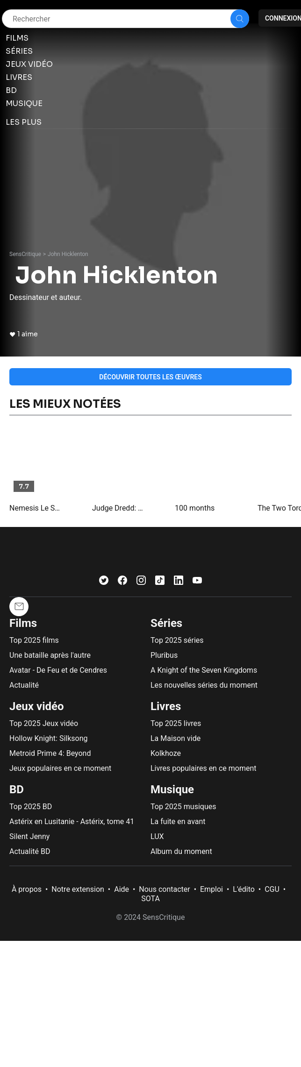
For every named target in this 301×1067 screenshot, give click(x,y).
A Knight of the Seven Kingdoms (203, 670)
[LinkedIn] (178, 582)
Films (23, 623)
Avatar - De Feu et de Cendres (58, 670)
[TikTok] (160, 582)
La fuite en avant (178, 821)
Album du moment (181, 851)
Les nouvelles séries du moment (204, 685)
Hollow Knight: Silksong (48, 738)
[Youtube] (197, 582)
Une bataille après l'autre (50, 655)
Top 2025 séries (177, 640)
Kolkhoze (165, 753)
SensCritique (25, 254)
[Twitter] (103, 582)
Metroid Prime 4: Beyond (50, 753)
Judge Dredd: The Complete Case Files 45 (118, 508)
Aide (121, 889)
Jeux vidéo (36, 706)
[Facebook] (122, 582)
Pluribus (164, 655)
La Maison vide (175, 738)
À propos (27, 889)
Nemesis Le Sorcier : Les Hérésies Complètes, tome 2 (36, 508)
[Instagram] (141, 582)
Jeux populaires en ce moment (60, 768)
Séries (166, 623)
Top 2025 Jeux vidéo (43, 723)
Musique (172, 789)
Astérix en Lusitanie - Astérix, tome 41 (71, 821)
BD (16, 789)
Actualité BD (29, 851)
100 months (195, 508)
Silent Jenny (29, 836)
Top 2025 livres (175, 723)
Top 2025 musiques (183, 806)
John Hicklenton (68, 254)
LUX (157, 836)
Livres (165, 706)
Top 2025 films (34, 640)
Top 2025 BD (30, 806)
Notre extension (77, 889)
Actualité (24, 685)
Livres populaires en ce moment (203, 768)
